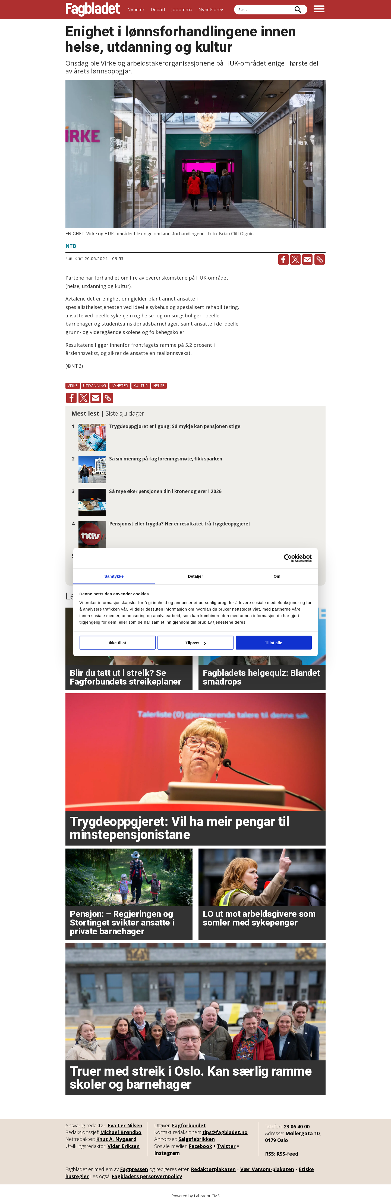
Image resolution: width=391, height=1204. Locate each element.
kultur (141, 385)
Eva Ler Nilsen (125, 1125)
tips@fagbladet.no (225, 1132)
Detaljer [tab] (195, 576)
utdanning (94, 385)
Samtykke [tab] (114, 576)
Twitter (226, 1146)
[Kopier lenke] (319, 259)
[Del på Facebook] (283, 259)
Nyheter (135, 9)
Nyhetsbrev (210, 9)
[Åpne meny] (319, 9)
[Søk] (297, 9)
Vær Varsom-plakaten (267, 1169)
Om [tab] (276, 576)
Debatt (158, 9)
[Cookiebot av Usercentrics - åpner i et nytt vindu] (288, 558)
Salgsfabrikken (196, 1139)
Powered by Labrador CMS (195, 1195)
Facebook (200, 1146)
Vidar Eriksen (124, 1146)
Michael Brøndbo (120, 1132)
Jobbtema (182, 9)
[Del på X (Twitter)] (295, 259)
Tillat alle (273, 642)
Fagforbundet (189, 1125)
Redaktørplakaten (213, 1169)
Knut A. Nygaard (116, 1139)
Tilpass (195, 642)
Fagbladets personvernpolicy (147, 1176)
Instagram (167, 1153)
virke (73, 385)
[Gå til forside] (93, 9)
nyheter (120, 385)
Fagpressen (134, 1169)
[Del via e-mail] (307, 259)
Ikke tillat (117, 642)
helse (159, 385)
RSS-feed (287, 1153)
